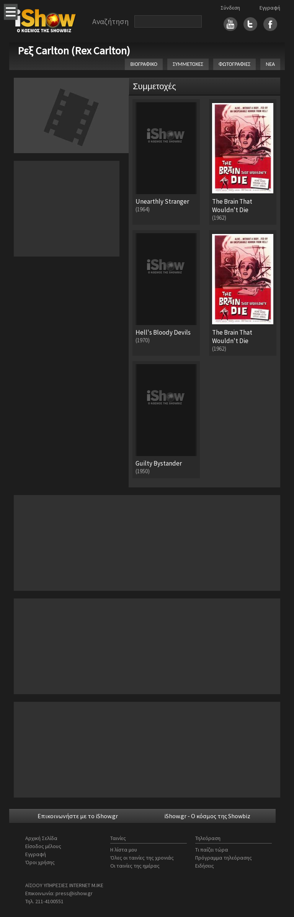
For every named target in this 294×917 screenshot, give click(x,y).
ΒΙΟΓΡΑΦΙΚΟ (143, 64)
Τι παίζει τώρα (211, 849)
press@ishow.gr (74, 893)
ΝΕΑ (270, 64)
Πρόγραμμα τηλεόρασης (223, 857)
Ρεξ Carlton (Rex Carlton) (74, 50)
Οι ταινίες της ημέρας (135, 865)
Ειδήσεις (204, 865)
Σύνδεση (230, 7)
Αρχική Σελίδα (41, 838)
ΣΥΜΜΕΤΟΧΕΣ (188, 64)
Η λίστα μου (123, 849)
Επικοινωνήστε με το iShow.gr (78, 816)
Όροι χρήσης (40, 862)
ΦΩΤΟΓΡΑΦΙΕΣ (234, 64)
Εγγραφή (270, 7)
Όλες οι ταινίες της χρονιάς (142, 857)
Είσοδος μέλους (43, 846)
